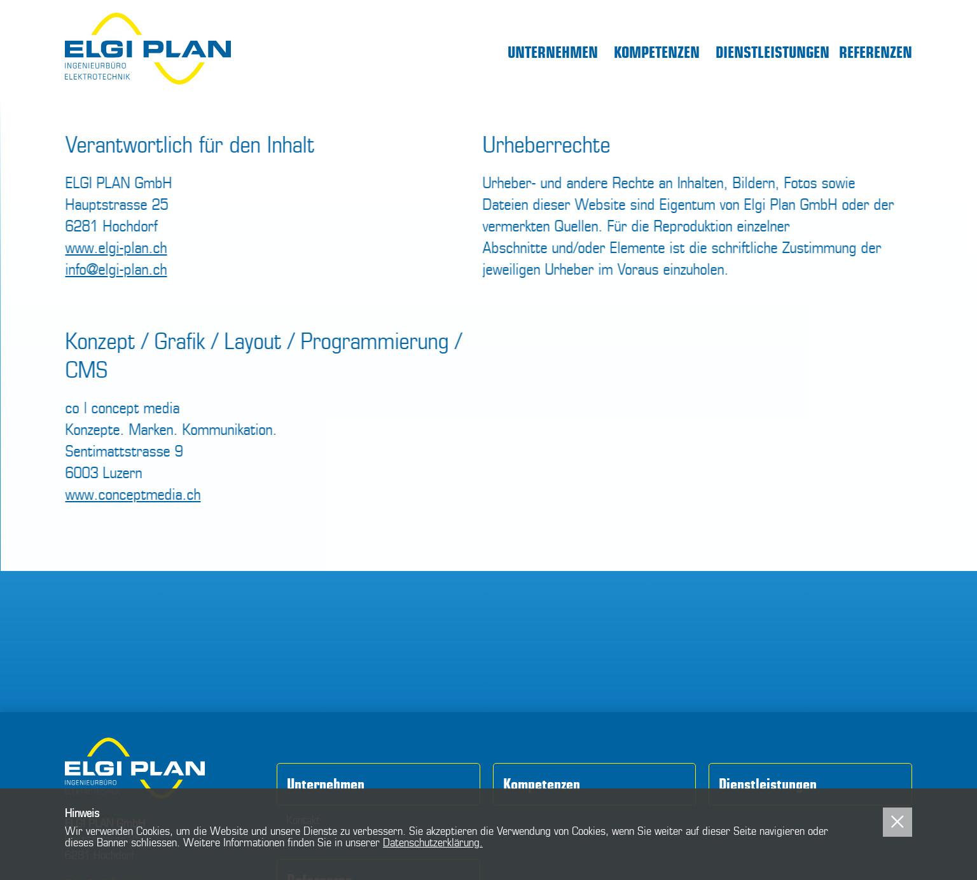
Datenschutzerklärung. (433, 842)
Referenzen (875, 52)
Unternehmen (553, 52)
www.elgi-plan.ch (117, 247)
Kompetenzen (657, 52)
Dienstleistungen (772, 52)
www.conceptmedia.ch (134, 494)
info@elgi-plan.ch (117, 269)
